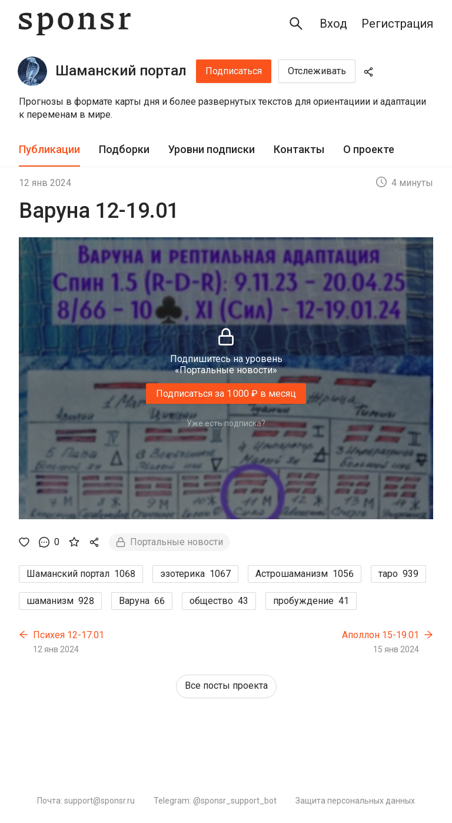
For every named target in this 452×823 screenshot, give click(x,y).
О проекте (368, 149)
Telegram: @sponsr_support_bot (215, 800)
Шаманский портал (121, 70)
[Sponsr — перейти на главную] (75, 23)
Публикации (49, 149)
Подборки (124, 149)
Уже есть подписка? (226, 423)
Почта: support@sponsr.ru (86, 800)
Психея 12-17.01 (68, 635)
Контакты (299, 149)
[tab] (49, 149)
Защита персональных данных (355, 800)
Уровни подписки (211, 149)
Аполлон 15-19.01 (380, 635)
